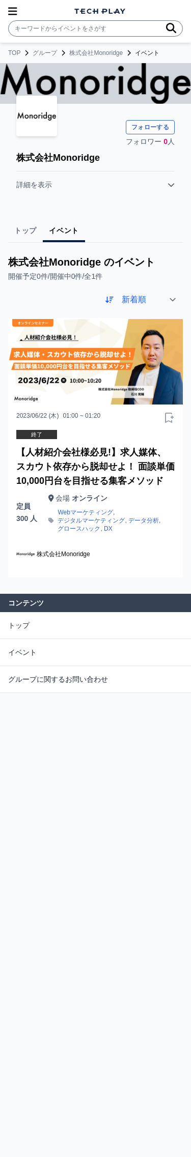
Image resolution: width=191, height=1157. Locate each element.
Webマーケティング (85, 512)
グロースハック (79, 528)
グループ (45, 52)
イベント (22, 652)
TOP (14, 52)
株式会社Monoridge (96, 52)
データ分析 (143, 520)
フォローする (150, 127)
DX (108, 528)
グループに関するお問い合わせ (58, 679)
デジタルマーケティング (91, 520)
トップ (19, 625)
